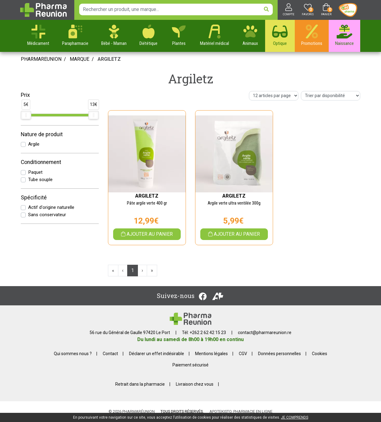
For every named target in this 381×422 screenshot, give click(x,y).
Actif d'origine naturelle (51, 207)
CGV (243, 353)
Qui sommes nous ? (73, 353)
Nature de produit (42, 134)
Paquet (35, 172)
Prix (25, 95)
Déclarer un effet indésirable (156, 353)
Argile (33, 144)
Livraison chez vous (194, 384)
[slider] (26, 115)
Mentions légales (211, 353)
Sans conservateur (47, 214)
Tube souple (40, 179)
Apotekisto (240, 411)
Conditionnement (41, 162)
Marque (79, 59)
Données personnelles (279, 353)
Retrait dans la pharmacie (140, 384)
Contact (110, 353)
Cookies (319, 353)
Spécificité (34, 198)
